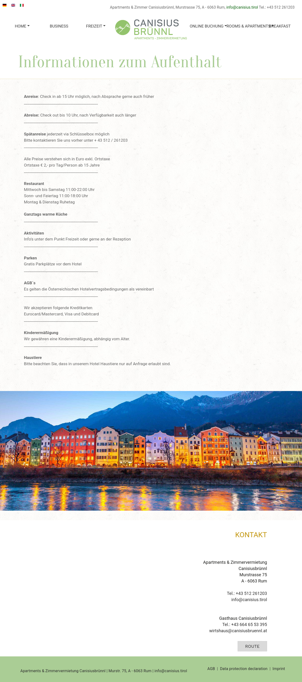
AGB (211, 669)
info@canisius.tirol (242, 7)
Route (252, 646)
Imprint (279, 669)
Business (59, 26)
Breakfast (280, 26)
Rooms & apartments (244, 26)
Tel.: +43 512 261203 (247, 593)
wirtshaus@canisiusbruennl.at (238, 630)
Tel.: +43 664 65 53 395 (244, 624)
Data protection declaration (243, 669)
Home (20, 26)
